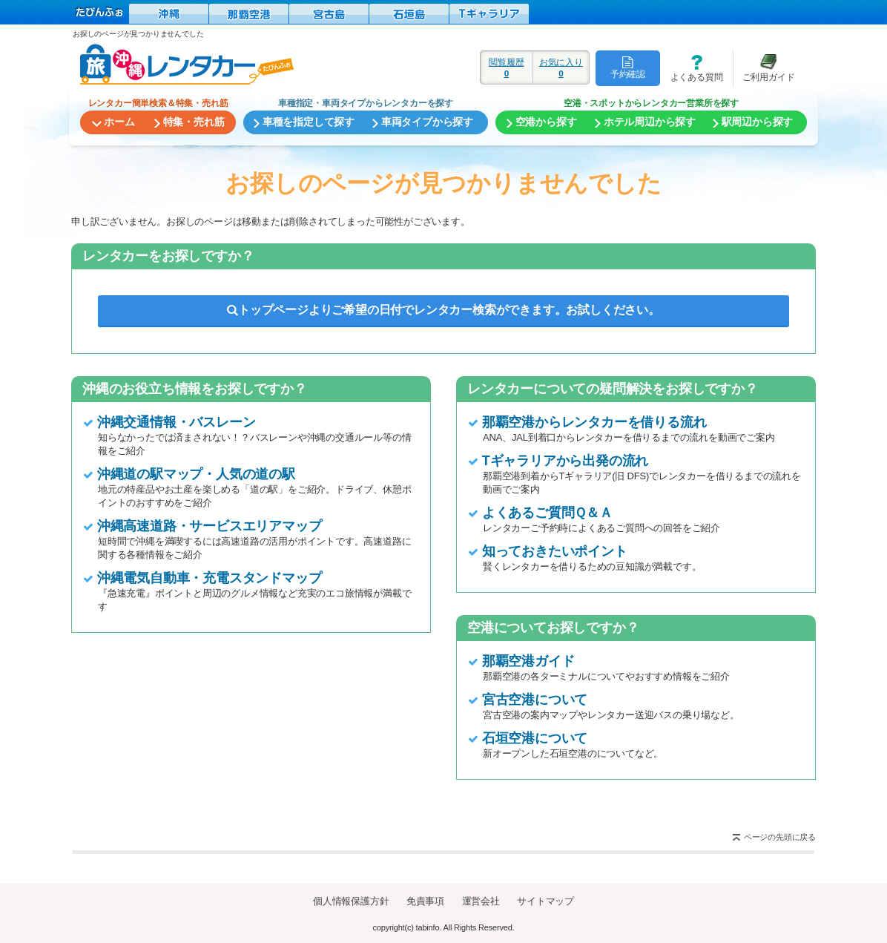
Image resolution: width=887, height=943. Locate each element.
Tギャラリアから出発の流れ (565, 460)
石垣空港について (534, 738)
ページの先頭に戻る (780, 836)
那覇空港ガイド (528, 661)
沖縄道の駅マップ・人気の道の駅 (196, 474)
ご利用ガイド (763, 68)
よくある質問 (691, 68)
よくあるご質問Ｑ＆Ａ (547, 512)
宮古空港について (534, 699)
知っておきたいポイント (554, 551)
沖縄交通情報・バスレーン (176, 422)
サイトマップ (545, 901)
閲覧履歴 (506, 67)
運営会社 (481, 901)
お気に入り (561, 67)
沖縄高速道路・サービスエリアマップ (209, 526)
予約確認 (627, 67)
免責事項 (425, 901)
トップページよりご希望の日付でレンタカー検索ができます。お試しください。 (443, 309)
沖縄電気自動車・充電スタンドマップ (209, 578)
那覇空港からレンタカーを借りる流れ (594, 422)
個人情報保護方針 (351, 901)
